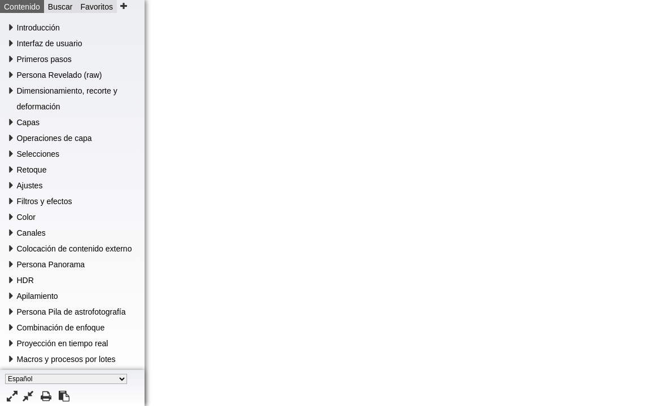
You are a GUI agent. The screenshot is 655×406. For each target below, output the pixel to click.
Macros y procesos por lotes (66, 359)
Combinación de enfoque (61, 327)
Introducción (38, 27)
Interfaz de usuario (49, 43)
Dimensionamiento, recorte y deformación (67, 98)
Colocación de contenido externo (74, 248)
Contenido (22, 6)
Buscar (60, 6)
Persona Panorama (51, 264)
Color (26, 217)
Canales (31, 232)
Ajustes (30, 185)
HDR (25, 280)
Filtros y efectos (44, 201)
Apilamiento (37, 296)
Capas (28, 122)
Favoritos (96, 6)
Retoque (32, 169)
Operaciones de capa (54, 138)
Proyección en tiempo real (62, 343)
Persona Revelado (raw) (59, 75)
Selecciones (38, 153)
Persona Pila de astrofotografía (71, 311)
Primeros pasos (44, 59)
